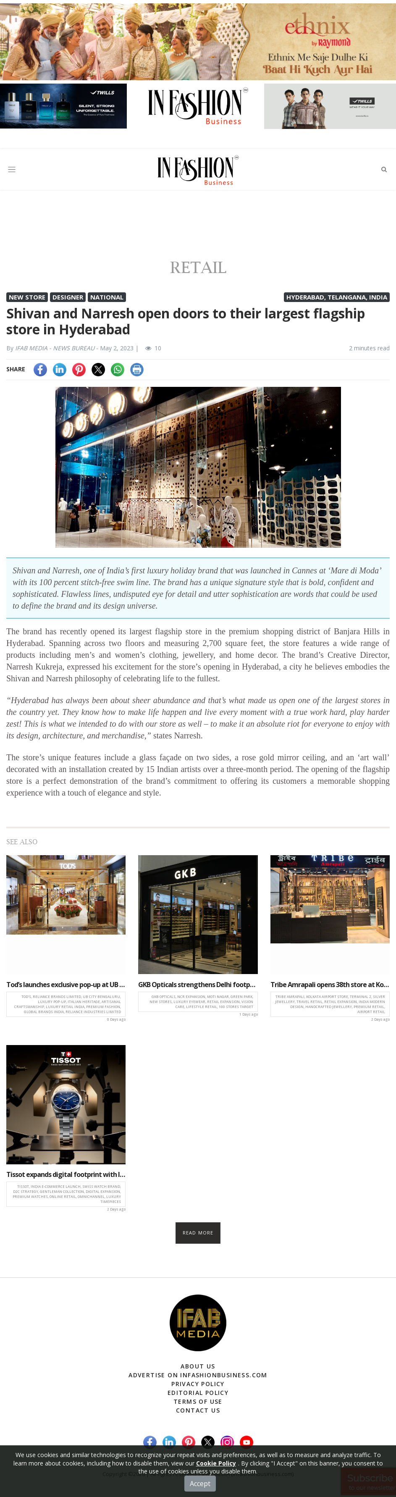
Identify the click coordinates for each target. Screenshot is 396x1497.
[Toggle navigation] (12, 169)
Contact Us (198, 1410)
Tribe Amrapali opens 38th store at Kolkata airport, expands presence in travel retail (330, 984)
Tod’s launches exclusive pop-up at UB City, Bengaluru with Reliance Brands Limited (66, 984)
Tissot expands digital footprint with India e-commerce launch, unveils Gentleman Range (66, 1174)
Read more (198, 1232)
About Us (198, 1366)
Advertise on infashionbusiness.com (198, 1375)
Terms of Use (198, 1401)
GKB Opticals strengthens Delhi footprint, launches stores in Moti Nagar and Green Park (197, 984)
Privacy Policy (198, 1384)
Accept (200, 1483)
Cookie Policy (216, 1463)
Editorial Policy (198, 1393)
